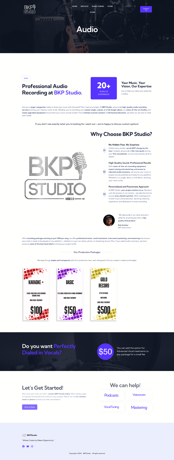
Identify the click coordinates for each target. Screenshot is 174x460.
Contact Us (146, 9)
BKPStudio (32, 435)
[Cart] (132, 9)
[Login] (123, 9)
